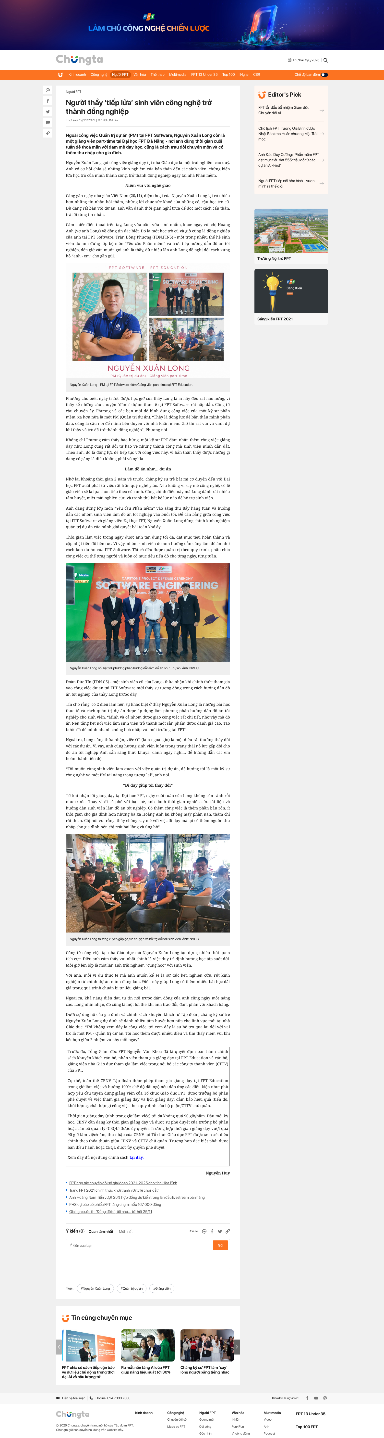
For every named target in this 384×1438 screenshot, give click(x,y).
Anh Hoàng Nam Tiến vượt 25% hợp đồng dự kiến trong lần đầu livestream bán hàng (137, 1197)
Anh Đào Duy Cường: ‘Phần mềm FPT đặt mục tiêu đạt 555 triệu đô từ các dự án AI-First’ (291, 160)
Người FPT (126, 74)
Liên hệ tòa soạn (70, 1380)
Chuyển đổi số (177, 1401)
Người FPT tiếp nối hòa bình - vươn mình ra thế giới (291, 183)
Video (268, 1401)
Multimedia (191, 74)
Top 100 (247, 74)
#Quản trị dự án (132, 1271)
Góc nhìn (205, 1416)
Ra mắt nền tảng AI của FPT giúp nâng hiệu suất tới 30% (145, 1352)
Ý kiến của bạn (148, 1245)
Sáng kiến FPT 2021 (275, 319)
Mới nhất (125, 1231)
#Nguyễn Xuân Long (95, 1271)
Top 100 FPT (307, 1409)
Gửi (220, 1245)
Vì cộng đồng (241, 1416)
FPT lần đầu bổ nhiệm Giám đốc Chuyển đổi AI (291, 110)
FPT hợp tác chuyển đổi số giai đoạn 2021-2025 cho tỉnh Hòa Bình (123, 1183)
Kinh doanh (78, 74)
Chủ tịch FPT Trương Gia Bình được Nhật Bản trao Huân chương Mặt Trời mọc (291, 133)
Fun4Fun (238, 1409)
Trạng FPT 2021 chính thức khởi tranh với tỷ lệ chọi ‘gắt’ (114, 1190)
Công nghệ (102, 74)
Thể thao (169, 74)
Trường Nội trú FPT (274, 258)
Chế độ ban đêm (311, 74)
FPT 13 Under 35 (221, 74)
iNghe (265, 74)
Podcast (269, 1416)
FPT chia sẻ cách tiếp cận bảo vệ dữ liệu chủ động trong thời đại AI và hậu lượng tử (88, 1355)
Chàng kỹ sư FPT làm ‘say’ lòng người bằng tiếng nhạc (204, 1352)
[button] (237, 1329)
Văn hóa (148, 74)
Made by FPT (176, 1409)
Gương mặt (206, 1401)
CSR (281, 74)
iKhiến (236, 1401)
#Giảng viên (161, 1271)
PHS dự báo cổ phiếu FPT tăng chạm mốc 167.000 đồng (115, 1204)
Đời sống (205, 1409)
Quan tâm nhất (101, 1231)
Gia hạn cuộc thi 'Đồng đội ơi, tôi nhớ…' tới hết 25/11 (110, 1211)
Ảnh (266, 1409)
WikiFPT (269, 1423)
